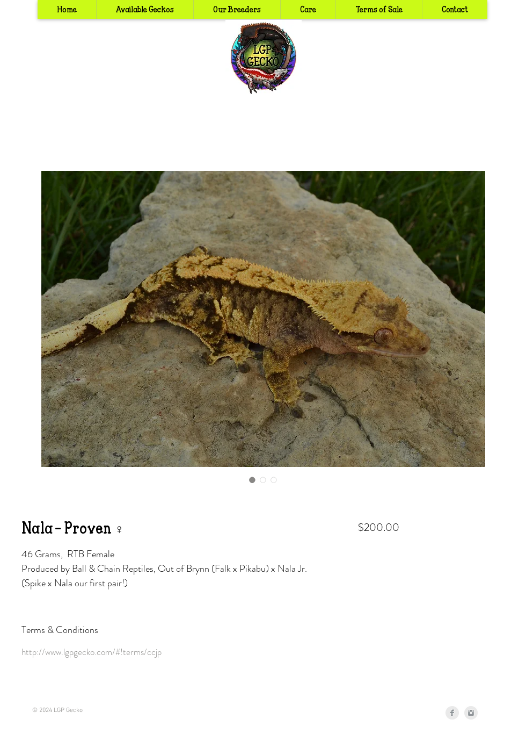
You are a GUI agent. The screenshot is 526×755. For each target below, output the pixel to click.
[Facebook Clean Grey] (452, 713)
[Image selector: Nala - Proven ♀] (252, 479)
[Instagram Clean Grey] (471, 713)
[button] (236, 9)
